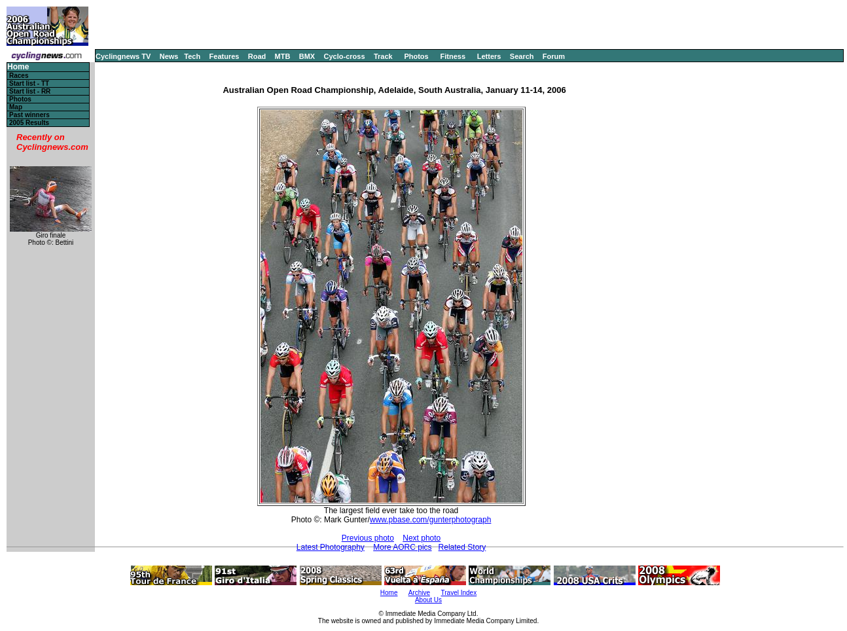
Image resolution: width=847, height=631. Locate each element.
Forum (554, 56)
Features (224, 56)
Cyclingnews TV (123, 56)
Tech (192, 56)
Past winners (29, 114)
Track (383, 56)
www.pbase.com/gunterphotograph (430, 519)
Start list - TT (29, 83)
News (169, 56)
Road (257, 56)
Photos (416, 56)
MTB (283, 56)
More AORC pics (402, 547)
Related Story (462, 547)
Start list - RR (29, 91)
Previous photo (368, 538)
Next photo (422, 538)
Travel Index (459, 592)
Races (18, 75)
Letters (489, 56)
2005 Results (29, 122)
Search (522, 56)
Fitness (452, 56)
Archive (419, 592)
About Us (428, 600)
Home (18, 67)
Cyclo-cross (344, 56)
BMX (307, 56)
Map (15, 107)
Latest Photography (331, 547)
